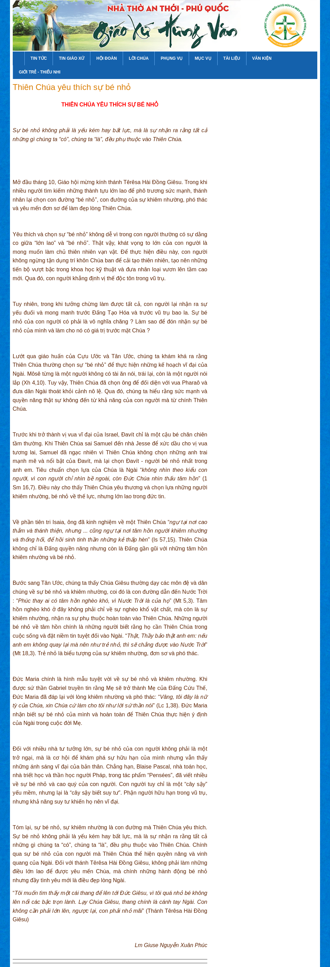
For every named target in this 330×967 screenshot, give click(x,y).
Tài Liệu (231, 58)
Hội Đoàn (106, 58)
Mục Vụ (203, 58)
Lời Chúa (139, 58)
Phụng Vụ (172, 58)
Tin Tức (39, 58)
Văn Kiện (262, 58)
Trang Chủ (18, 58)
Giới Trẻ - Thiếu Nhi (39, 72)
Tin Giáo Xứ (71, 58)
